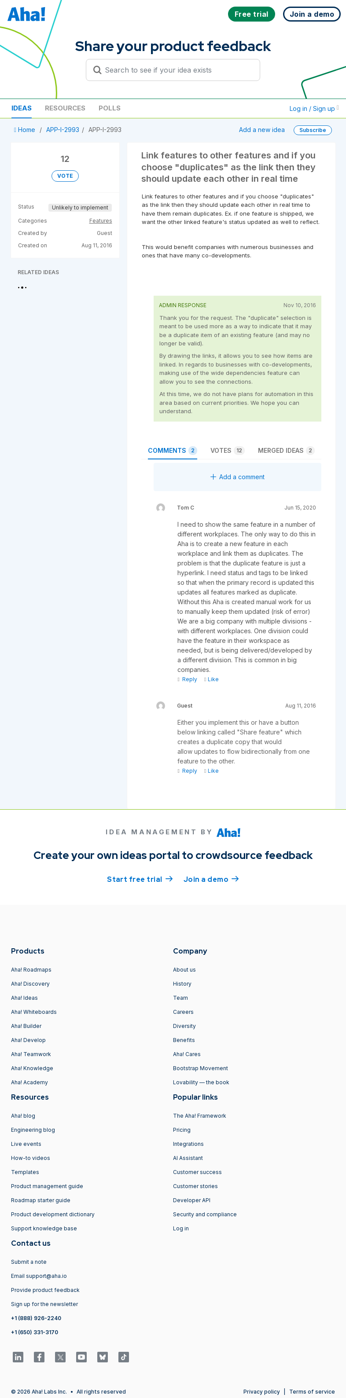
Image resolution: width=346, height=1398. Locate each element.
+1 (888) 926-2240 (36, 1318)
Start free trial (140, 879)
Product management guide (47, 1186)
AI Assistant (188, 1158)
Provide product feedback (45, 1290)
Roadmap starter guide (40, 1200)
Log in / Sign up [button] (314, 108)
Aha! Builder (26, 1026)
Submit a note (29, 1262)
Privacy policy (261, 1391)
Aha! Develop (28, 1040)
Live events (26, 1144)
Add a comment (237, 477)
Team (180, 997)
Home (25, 129)
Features (100, 220)
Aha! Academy (29, 1082)
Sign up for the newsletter (44, 1304)
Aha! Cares (187, 1054)
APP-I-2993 (62, 129)
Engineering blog (33, 1129)
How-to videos (30, 1158)
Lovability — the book (201, 1082)
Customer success (197, 1172)
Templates (25, 1172)
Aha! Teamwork (31, 1054)
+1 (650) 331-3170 (34, 1332)
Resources (65, 108)
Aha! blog (23, 1115)
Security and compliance (205, 1214)
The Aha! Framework (199, 1115)
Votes (227, 450)
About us (184, 969)
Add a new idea (262, 129)
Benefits (184, 1040)
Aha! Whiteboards (34, 1012)
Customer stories (195, 1186)
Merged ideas (286, 450)
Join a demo (211, 879)
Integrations (188, 1144)
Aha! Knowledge (32, 1068)
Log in (181, 1228)
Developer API (191, 1200)
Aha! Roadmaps (31, 969)
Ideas (21, 108)
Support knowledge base (44, 1228)
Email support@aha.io (39, 1276)
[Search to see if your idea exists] (177, 70)
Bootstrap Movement (200, 1068)
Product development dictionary (53, 1214)
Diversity (184, 1026)
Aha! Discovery (30, 983)
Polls (110, 108)
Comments (172, 450)
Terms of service (312, 1391)
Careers (183, 1012)
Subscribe (312, 130)
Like (211, 679)
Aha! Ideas (24, 997)
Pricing (182, 1129)
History (182, 983)
